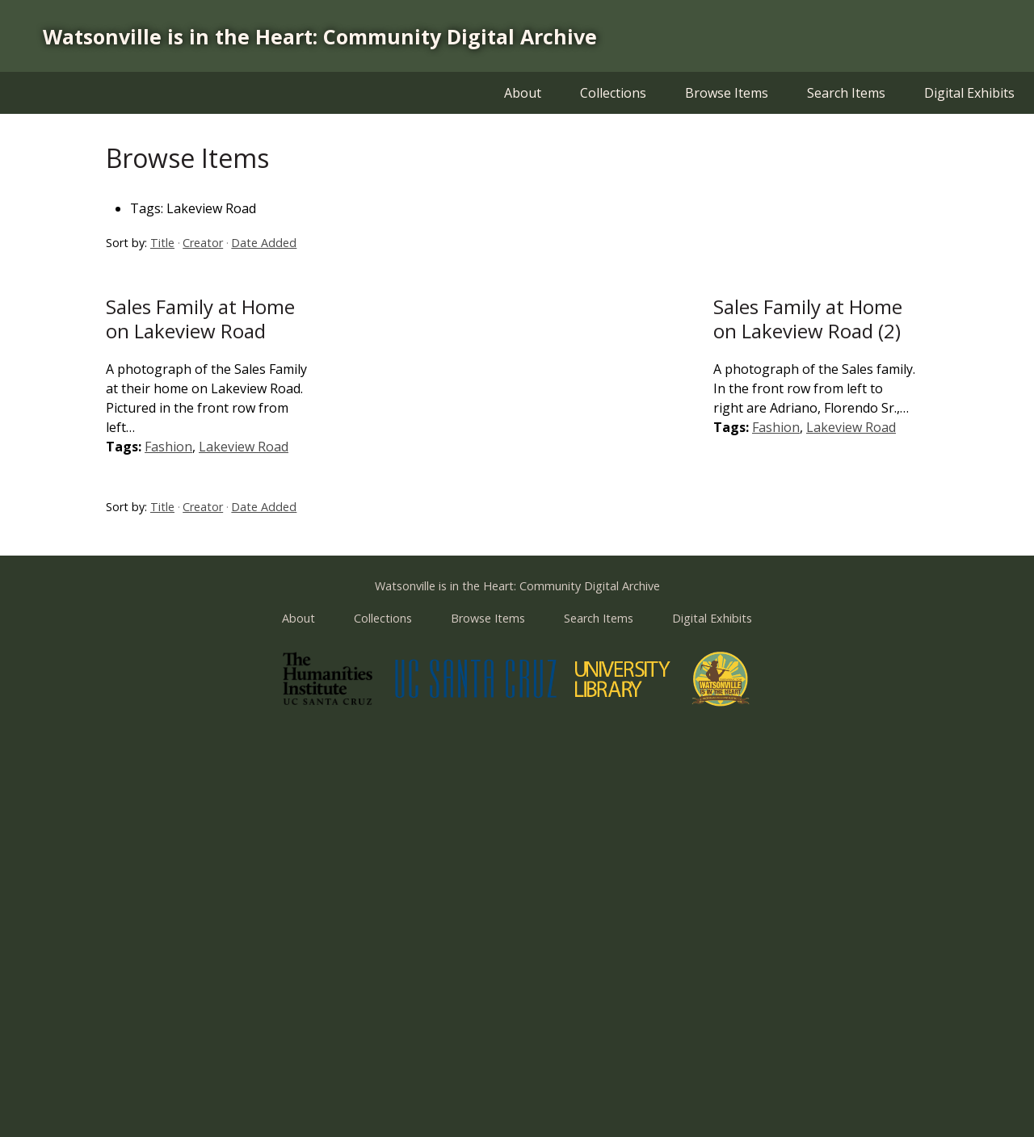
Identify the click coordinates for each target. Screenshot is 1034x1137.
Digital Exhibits (969, 93)
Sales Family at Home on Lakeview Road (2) (807, 318)
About (522, 93)
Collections (613, 93)
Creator (203, 242)
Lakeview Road (243, 446)
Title (162, 242)
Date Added (263, 242)
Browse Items (726, 93)
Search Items (846, 93)
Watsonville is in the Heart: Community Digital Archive (320, 36)
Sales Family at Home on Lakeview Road (200, 318)
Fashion (168, 446)
